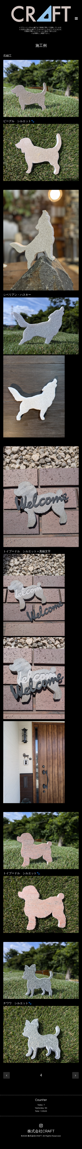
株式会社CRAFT (41, 1131)
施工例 (41, 46)
